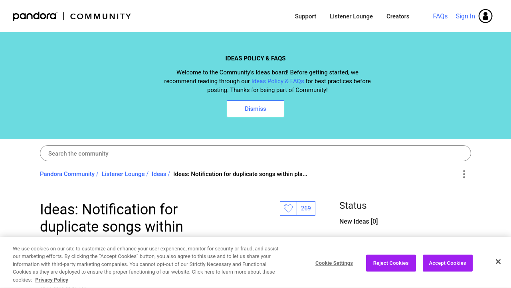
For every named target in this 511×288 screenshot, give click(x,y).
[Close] (498, 274)
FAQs (440, 16)
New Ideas (355, 221)
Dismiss (255, 108)
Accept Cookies (447, 275)
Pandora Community (72, 16)
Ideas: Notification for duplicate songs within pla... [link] (240, 174)
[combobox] (255, 153)
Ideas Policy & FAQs (278, 81)
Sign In (465, 16)
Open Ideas (356, 242)
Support (305, 16)
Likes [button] (288, 208)
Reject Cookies (391, 275)
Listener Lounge (351, 16)
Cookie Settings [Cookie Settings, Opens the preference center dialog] (334, 275)
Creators (397, 16)
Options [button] (463, 174)
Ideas (159, 174)
